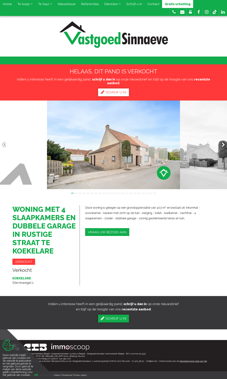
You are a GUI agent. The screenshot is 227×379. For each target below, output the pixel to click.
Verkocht (23, 262)
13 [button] (119, 192)
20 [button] (146, 192)
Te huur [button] (45, 4)
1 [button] (72, 192)
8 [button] (99, 192)
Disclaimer (67, 375)
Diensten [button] (112, 4)
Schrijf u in (134, 4)
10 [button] (107, 192)
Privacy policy (80, 375)
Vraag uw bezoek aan (107, 232)
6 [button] (92, 192)
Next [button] (221, 145)
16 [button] (131, 192)
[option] (113, 145)
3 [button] (80, 192)
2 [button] (76, 192)
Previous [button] (5, 145)
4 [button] (84, 192)
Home (7, 4)
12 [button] (115, 192)
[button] (199, 12)
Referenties (90, 4)
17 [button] (135, 192)
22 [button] (154, 192)
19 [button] (142, 192)
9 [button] (103, 192)
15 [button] (127, 192)
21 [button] (150, 192)
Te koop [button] (25, 4)
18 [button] (138, 192)
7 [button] (96, 192)
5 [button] (88, 192)
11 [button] (111, 192)
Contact (153, 4)
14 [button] (123, 192)
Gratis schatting (177, 4)
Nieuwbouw (67, 4)
